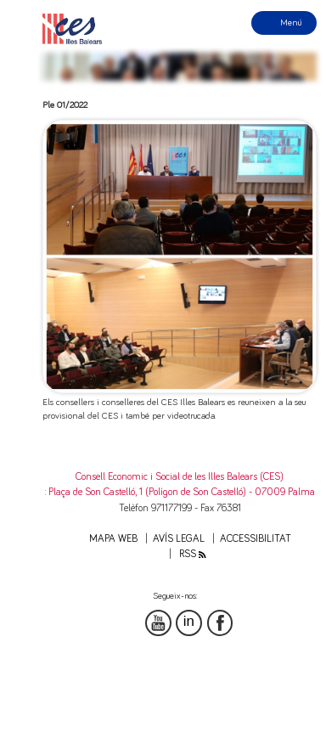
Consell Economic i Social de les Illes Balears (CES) (180, 476)
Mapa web (113, 538)
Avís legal (179, 538)
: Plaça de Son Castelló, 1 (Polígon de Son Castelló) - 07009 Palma (180, 492)
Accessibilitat (255, 538)
